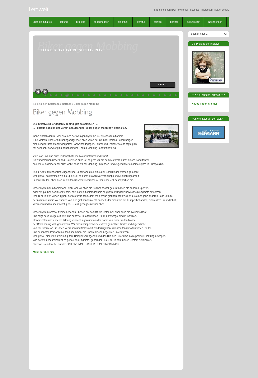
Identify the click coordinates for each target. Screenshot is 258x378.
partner (174, 21)
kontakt (170, 9)
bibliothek (123, 21)
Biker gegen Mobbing (86, 103)
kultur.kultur (193, 21)
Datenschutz (222, 9)
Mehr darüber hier (43, 252)
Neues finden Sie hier (204, 103)
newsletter (182, 9)
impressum (207, 9)
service (158, 21)
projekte (80, 21)
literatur (141, 21)
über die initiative (42, 21)
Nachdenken (215, 21)
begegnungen (101, 21)
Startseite (159, 9)
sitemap (194, 9)
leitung (64, 21)
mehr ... (162, 84)
